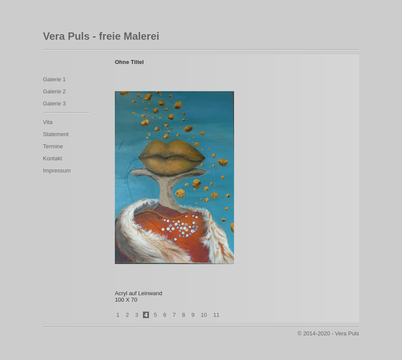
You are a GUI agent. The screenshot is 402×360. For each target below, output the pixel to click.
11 (216, 315)
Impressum (57, 170)
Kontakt (52, 158)
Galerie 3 (54, 103)
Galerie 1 (54, 79)
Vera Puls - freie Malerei (101, 36)
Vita (48, 122)
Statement (56, 134)
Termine (53, 146)
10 (204, 315)
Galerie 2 (54, 91)
